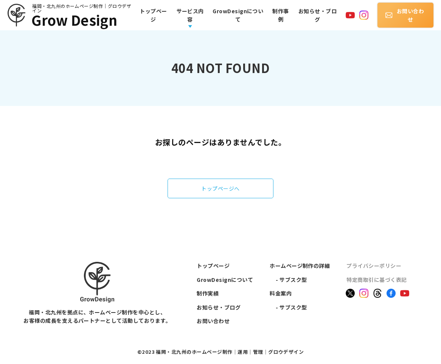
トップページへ (220, 188)
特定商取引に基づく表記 (376, 279)
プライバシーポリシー (373, 265)
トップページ (153, 15)
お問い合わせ (404, 15)
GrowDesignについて (238, 15)
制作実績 (208, 293)
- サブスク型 (291, 279)
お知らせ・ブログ (317, 15)
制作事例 (280, 15)
